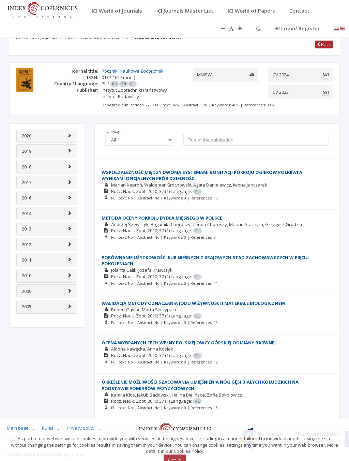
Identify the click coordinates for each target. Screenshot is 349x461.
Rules (48, 428)
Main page (18, 428)
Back (324, 44)
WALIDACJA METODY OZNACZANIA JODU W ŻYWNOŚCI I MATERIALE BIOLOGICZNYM (193, 303)
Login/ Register (297, 28)
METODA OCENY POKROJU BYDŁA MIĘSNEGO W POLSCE (162, 218)
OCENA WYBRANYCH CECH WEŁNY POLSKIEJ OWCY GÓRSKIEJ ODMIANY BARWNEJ (189, 343)
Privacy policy (81, 428)
